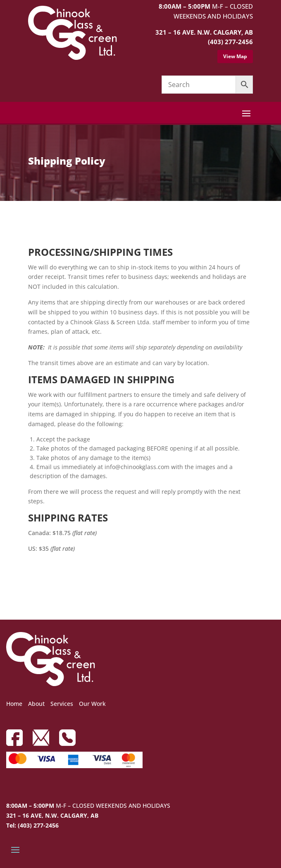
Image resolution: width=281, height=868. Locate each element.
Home (14, 704)
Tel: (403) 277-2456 (32, 825)
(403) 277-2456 (230, 42)
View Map (235, 56)
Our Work (92, 704)
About (36, 704)
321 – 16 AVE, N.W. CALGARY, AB (52, 815)
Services (61, 704)
